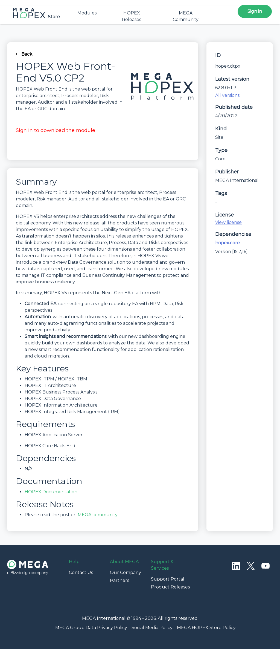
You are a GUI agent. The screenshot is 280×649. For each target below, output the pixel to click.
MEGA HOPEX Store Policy (206, 627)
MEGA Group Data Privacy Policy (91, 627)
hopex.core (227, 242)
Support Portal (167, 579)
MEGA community (98, 514)
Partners (119, 580)
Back (24, 54)
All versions (227, 95)
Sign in (254, 11)
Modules (87, 13)
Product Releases (170, 587)
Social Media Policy (152, 627)
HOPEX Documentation (51, 491)
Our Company (125, 572)
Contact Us (81, 572)
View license (228, 222)
